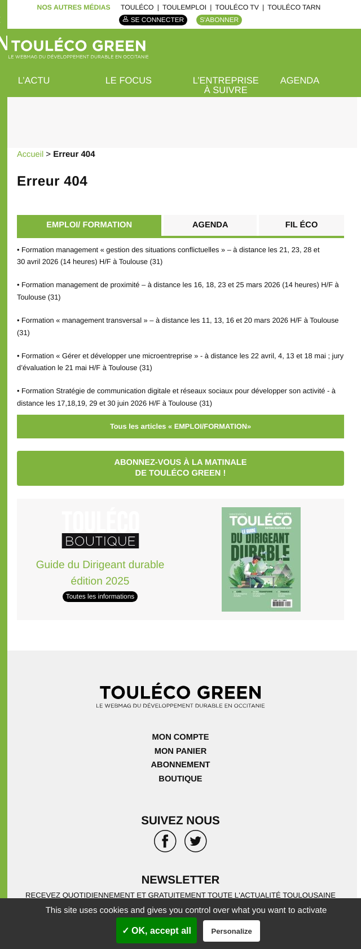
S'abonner (220, 20)
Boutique (180, 775)
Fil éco (301, 225)
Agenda (300, 81)
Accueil (30, 154)
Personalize (232, 931)
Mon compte (180, 735)
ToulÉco (137, 7)
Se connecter (157, 20)
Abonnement (180, 762)
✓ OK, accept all (156, 930)
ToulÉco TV (237, 7)
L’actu (34, 81)
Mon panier (181, 748)
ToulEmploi (184, 7)
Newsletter (180, 877)
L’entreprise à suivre (227, 86)
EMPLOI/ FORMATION (89, 225)
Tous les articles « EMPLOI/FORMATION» (180, 423)
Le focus (129, 81)
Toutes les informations (100, 594)
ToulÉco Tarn (293, 7)
